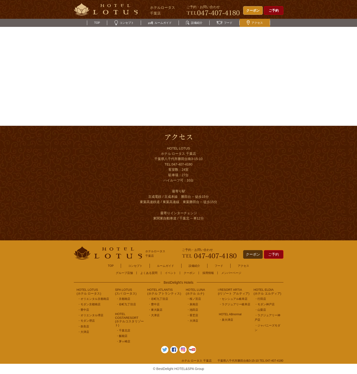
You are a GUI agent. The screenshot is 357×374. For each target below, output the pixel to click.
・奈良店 (83, 326)
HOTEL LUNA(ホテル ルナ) (195, 291)
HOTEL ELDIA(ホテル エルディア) (267, 291)
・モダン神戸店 (265, 304)
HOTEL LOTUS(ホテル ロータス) (89, 291)
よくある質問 (148, 273)
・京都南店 (123, 299)
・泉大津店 (226, 319)
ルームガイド (160, 22)
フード (224, 22)
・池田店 (192, 309)
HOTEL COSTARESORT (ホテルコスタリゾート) (129, 319)
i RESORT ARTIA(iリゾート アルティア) (233, 291)
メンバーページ (231, 273)
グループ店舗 (124, 273)
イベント (170, 273)
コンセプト (124, 22)
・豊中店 (83, 309)
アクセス (255, 22)
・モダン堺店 (86, 320)
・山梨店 (260, 309)
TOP (97, 22)
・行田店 (260, 299)
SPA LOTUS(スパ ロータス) (125, 291)
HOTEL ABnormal (230, 314)
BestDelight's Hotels (178, 282)
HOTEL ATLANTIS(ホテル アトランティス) (164, 291)
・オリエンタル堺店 (90, 315)
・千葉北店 (123, 330)
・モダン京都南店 (89, 304)
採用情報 (208, 273)
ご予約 (274, 10)
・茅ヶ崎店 (123, 341)
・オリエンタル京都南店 (93, 299)
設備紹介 (194, 22)
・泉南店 (192, 304)
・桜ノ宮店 (194, 299)
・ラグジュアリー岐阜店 (234, 304)
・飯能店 (121, 336)
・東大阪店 (155, 309)
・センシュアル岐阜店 (233, 299)
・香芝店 (192, 315)
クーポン (253, 10)
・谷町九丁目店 (126, 304)
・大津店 (83, 332)
